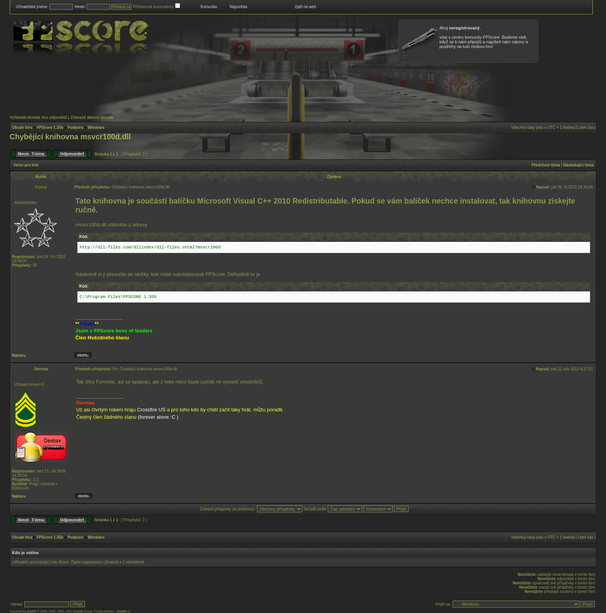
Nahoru (19, 355)
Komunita (209, 7)
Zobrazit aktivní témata (91, 117)
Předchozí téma (545, 165)
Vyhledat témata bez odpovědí (38, 117)
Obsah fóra (22, 127)
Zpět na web (305, 7)
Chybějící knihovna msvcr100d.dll (70, 136)
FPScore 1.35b (50, 127)
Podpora (75, 127)
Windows (96, 127)
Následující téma (578, 165)
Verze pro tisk (26, 165)
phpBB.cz (123, 611)
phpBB (31, 611)
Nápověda (238, 7)
